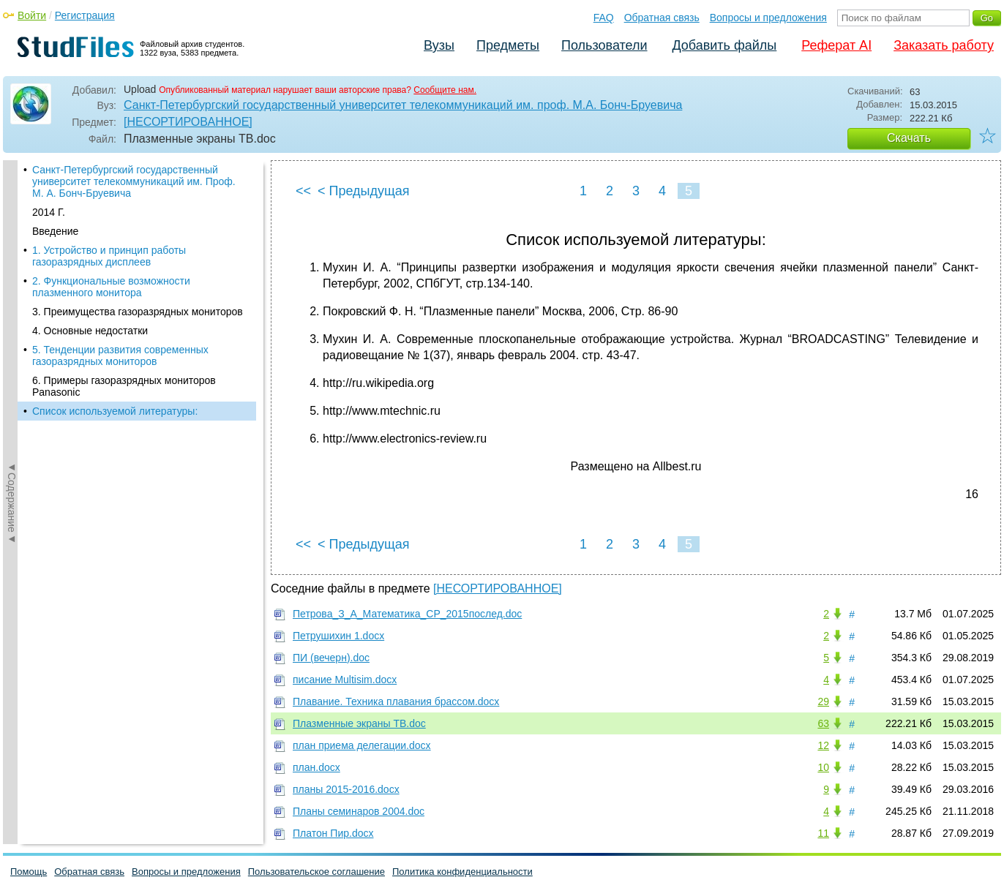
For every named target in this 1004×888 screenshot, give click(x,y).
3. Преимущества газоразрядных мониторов (137, 311)
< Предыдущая (364, 191)
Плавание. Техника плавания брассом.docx (396, 701)
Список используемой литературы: (115, 411)
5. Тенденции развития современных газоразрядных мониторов (120, 355)
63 (823, 723)
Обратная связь (662, 17)
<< (303, 191)
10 (823, 767)
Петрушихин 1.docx (338, 635)
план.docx (316, 767)
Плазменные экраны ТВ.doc (359, 723)
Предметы (507, 45)
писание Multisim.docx (345, 679)
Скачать (909, 138)
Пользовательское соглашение (316, 871)
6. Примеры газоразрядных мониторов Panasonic (124, 386)
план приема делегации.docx (362, 745)
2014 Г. (48, 212)
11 (823, 833)
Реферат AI (836, 45)
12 (823, 745)
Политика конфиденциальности (462, 871)
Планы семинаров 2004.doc (358, 811)
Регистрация (85, 15)
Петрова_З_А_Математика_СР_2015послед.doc (407, 614)
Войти (32, 15)
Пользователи (604, 45)
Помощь (28, 871)
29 (823, 701)
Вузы (439, 45)
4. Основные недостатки (90, 330)
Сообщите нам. (444, 90)
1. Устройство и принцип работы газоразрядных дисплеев (109, 256)
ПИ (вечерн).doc (331, 657)
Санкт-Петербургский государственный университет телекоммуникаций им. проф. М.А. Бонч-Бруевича (403, 105)
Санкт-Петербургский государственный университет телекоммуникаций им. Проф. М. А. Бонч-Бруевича (134, 181)
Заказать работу (944, 45)
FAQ (603, 17)
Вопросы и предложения (768, 17)
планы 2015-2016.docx (346, 789)
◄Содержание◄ (12, 416)
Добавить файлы (724, 45)
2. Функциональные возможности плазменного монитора (111, 286)
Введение (55, 231)
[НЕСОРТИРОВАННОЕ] (188, 122)
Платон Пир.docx (333, 833)
